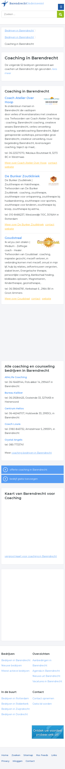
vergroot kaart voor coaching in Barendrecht (31, 556)
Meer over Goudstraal (17, 298)
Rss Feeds (42, 755)
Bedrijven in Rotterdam (15, 698)
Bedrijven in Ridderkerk (14, 703)
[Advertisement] (32, 332)
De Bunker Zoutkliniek (22, 176)
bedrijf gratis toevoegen (24, 478)
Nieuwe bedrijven (11, 665)
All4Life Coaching (16, 377)
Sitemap (28, 755)
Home (4, 755)
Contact (30, 761)
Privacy (5, 761)
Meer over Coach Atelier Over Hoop (26, 162)
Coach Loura (12, 424)
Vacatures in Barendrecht (47, 681)
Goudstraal (13, 238)
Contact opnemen (43, 698)
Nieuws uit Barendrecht (46, 676)
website (9, 166)
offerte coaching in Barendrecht (28, 469)
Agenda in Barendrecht (46, 670)
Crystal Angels (13, 439)
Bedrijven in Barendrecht (25, 4)
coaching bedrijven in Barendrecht (32, 452)
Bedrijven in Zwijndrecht (15, 708)
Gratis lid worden (42, 703)
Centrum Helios (14, 408)
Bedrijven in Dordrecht (14, 714)
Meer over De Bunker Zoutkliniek (24, 224)
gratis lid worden (48, 732)
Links (54, 755)
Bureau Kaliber (14, 392)
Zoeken (16, 755)
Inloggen (17, 761)
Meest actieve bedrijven (15, 670)
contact (52, 162)
